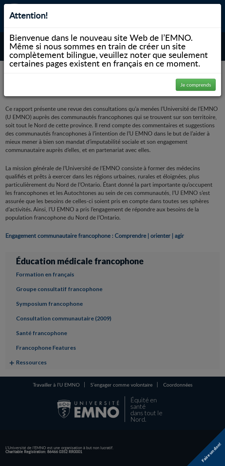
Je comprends (195, 84)
